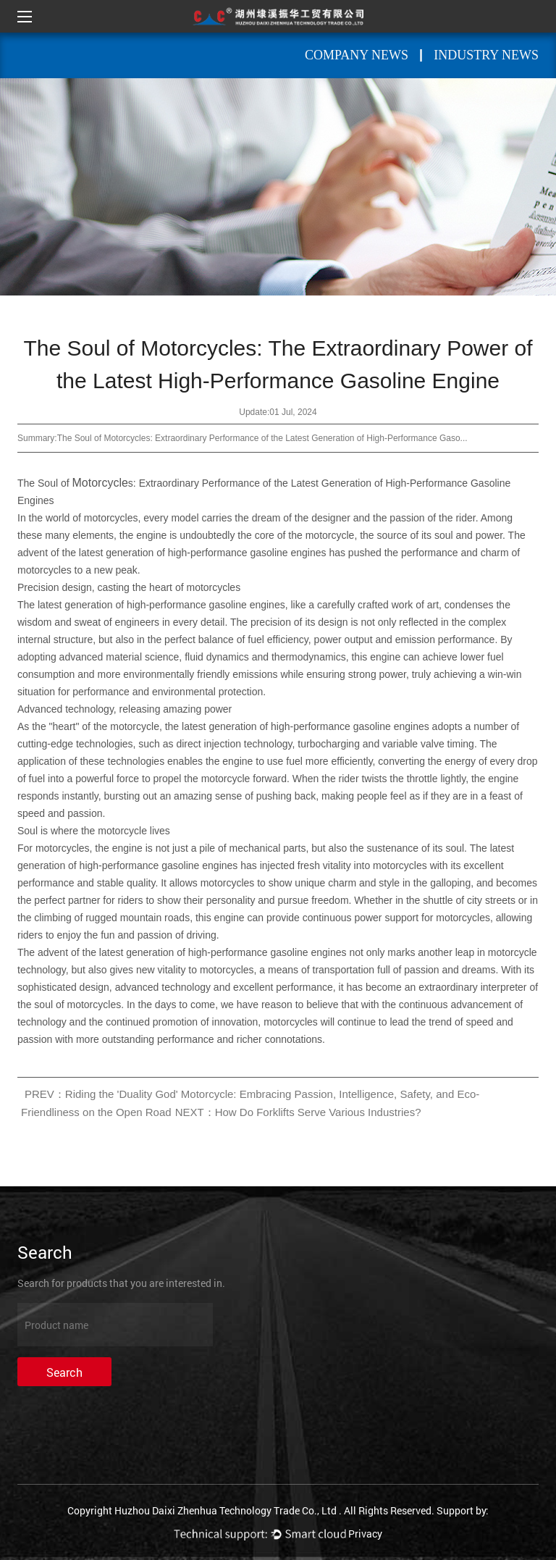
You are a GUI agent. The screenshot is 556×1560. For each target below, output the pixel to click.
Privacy (365, 1533)
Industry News (486, 55)
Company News (356, 55)
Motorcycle (100, 483)
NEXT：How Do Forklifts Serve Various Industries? (298, 1112)
